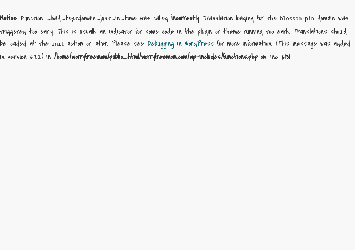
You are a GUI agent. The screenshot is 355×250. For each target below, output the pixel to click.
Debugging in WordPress (180, 44)
